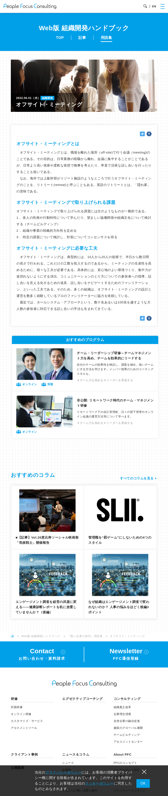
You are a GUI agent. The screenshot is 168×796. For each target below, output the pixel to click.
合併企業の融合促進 (127, 721)
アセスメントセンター (128, 742)
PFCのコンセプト (125, 764)
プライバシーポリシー (63, 772)
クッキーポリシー (99, 783)
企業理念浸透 (122, 715)
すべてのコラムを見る (137, 478)
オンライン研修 (21, 715)
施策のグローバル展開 (128, 728)
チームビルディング (127, 735)
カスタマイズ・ (27, 721)
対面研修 (17, 708)
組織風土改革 (122, 708)
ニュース (68, 764)
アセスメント (24, 728)
